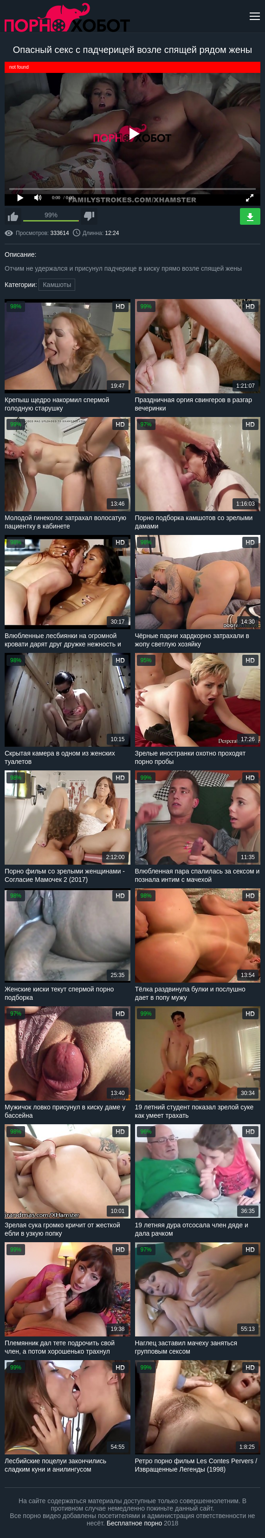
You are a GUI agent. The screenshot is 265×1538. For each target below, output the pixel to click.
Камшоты (57, 284)
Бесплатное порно (134, 1523)
